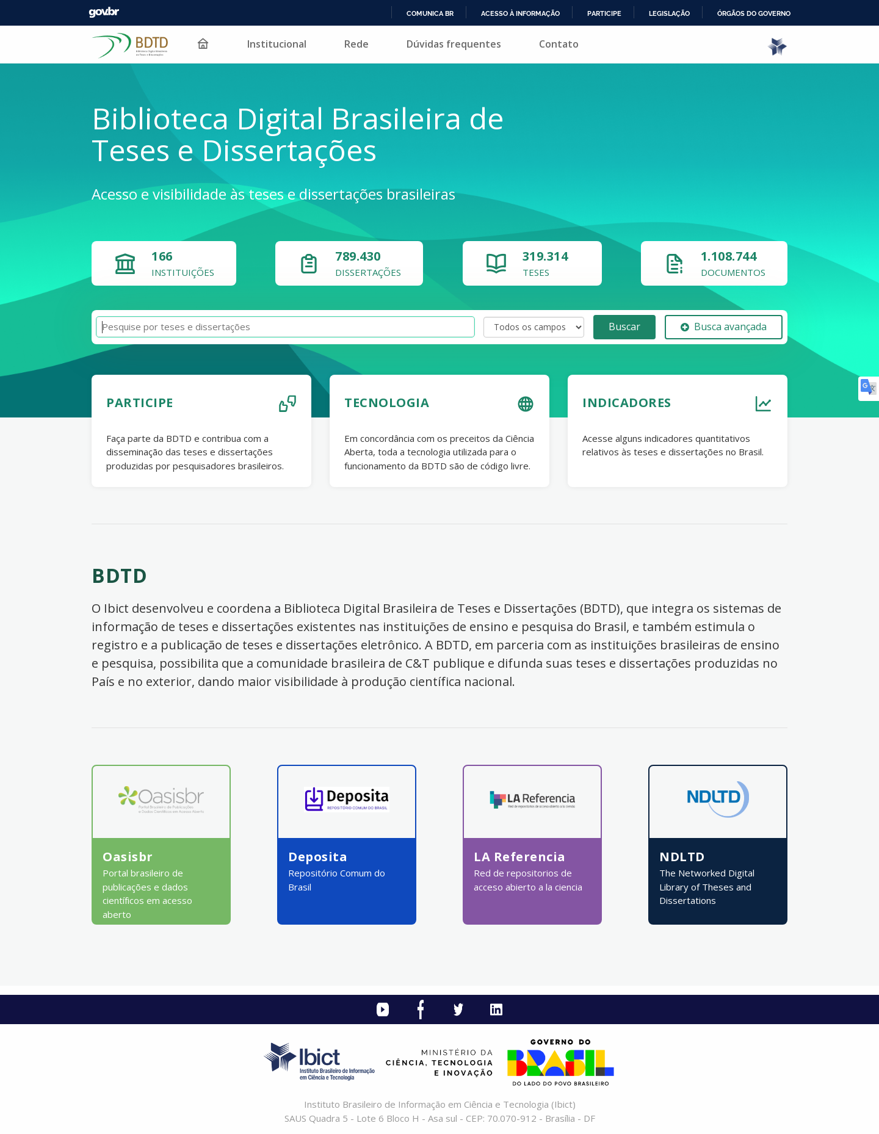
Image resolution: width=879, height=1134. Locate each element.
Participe (604, 13)
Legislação (669, 13)
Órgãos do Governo (753, 13)
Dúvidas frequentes (454, 44)
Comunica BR (430, 13)
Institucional (276, 44)
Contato (559, 44)
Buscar (624, 326)
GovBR (104, 12)
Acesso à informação (520, 13)
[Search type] (533, 327)
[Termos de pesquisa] (285, 327)
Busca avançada (724, 326)
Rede (356, 44)
